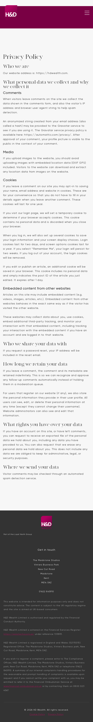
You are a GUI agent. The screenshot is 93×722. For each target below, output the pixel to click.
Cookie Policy (37, 714)
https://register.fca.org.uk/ (19, 634)
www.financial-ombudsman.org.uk (23, 686)
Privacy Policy (55, 714)
